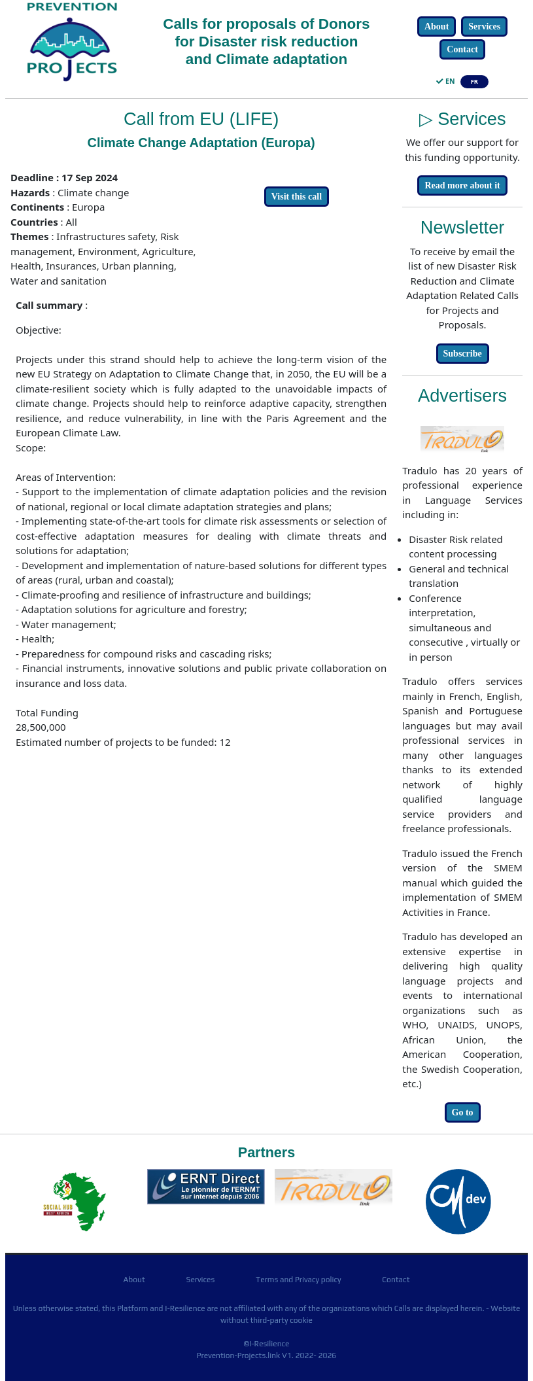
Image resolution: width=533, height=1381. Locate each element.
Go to (462, 1112)
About (436, 26)
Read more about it (462, 185)
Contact (462, 49)
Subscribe (462, 353)
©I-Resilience (266, 1343)
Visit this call (296, 196)
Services (484, 26)
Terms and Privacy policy (298, 1279)
